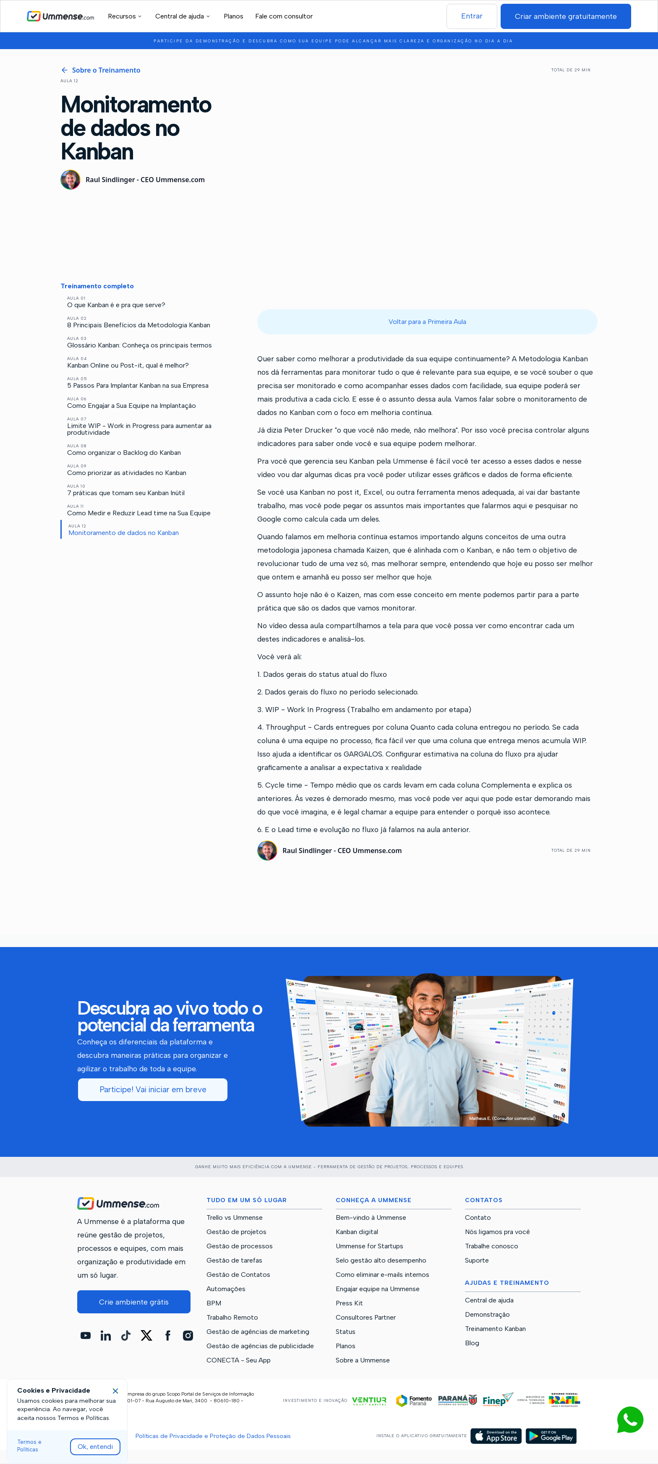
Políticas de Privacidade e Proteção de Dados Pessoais (213, 1436)
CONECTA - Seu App (238, 1360)
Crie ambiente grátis (134, 1301)
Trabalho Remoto (232, 1317)
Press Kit (349, 1303)
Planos (233, 16)
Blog (472, 1343)
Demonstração (487, 1314)
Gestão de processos (239, 1246)
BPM (213, 1303)
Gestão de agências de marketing (257, 1331)
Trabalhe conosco (491, 1246)
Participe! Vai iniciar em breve (152, 1089)
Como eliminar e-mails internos (382, 1274)
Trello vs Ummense (234, 1217)
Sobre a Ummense (363, 1360)
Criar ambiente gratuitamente (566, 16)
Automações (225, 1289)
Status (345, 1331)
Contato (478, 1217)
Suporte (477, 1260)
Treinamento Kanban (495, 1329)
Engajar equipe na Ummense (378, 1289)
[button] (126, 16)
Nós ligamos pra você (497, 1232)
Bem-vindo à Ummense (371, 1217)
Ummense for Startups (369, 1246)
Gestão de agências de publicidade (260, 1346)
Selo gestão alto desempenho (381, 1260)
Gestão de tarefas (234, 1260)
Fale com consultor (284, 16)
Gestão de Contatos (238, 1274)
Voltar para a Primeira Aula (427, 322)
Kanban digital (357, 1232)
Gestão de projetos (236, 1232)
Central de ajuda (489, 1300)
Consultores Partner (366, 1317)
